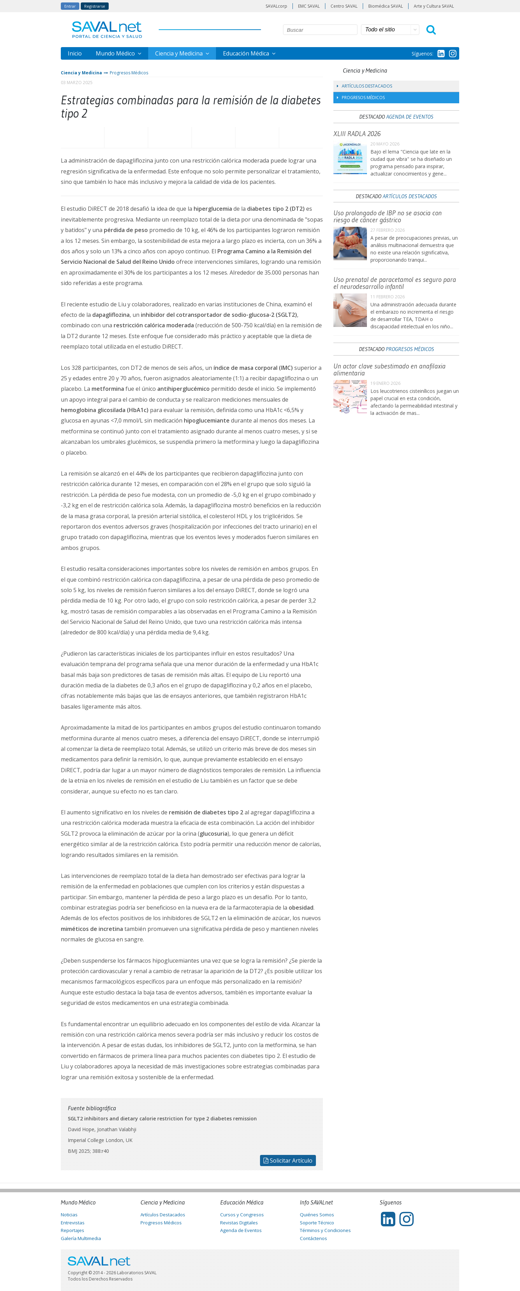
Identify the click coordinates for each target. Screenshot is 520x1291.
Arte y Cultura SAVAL (434, 6)
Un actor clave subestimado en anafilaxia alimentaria (389, 369)
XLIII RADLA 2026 (357, 133)
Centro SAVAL (344, 6)
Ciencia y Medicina (179, 53)
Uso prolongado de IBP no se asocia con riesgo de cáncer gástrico (387, 216)
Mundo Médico (116, 53)
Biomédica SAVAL (385, 6)
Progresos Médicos (129, 73)
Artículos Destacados (364, 86)
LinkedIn (213, 137)
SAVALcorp (276, 6)
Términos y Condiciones (325, 1230)
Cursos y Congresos (242, 1214)
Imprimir (257, 137)
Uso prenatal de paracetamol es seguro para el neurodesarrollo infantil (394, 283)
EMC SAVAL (309, 6)
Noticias (69, 1214)
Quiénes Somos (317, 1214)
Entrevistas (73, 1222)
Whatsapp (170, 137)
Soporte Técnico (317, 1222)
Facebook (82, 137)
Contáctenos (313, 1238)
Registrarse (94, 6)
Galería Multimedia (81, 1238)
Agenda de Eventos (409, 116)
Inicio (75, 53)
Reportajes (72, 1230)
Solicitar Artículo (287, 1160)
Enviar (301, 137)
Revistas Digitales (239, 1222)
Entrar (70, 6)
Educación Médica (246, 53)
